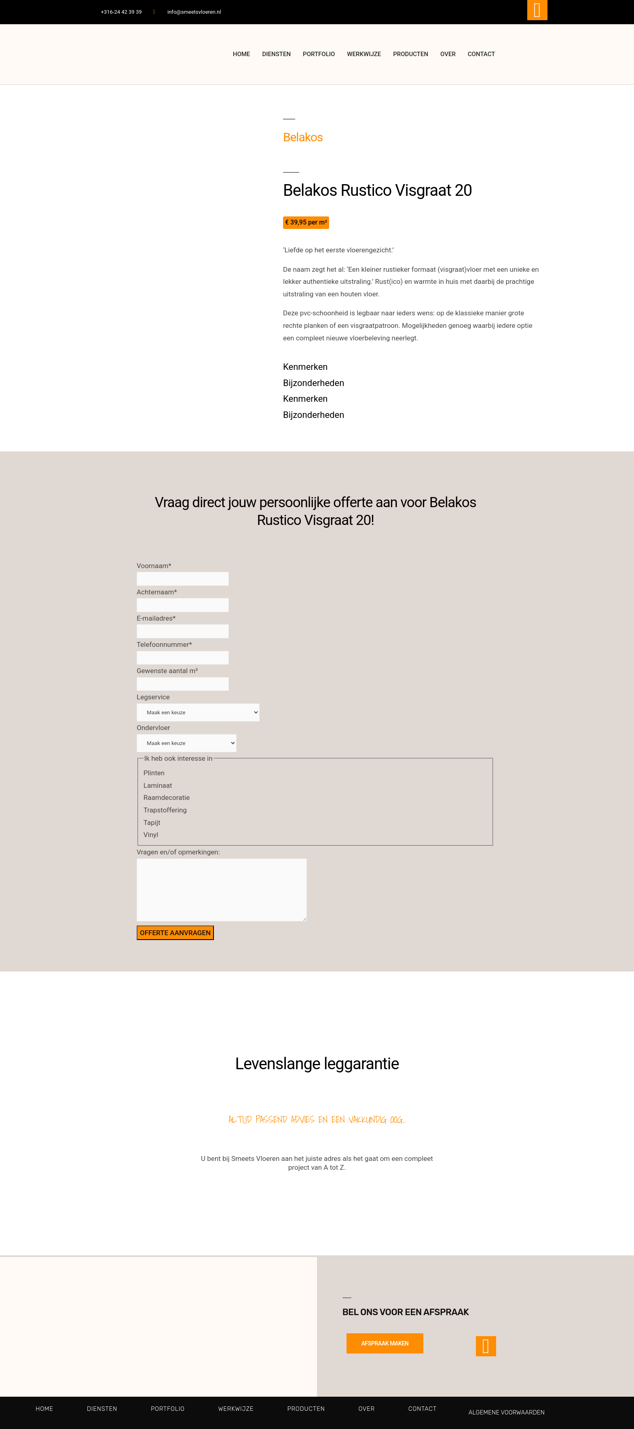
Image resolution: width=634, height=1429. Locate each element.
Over (448, 54)
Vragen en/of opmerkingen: (178, 852)
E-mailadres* (156, 618)
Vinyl (151, 835)
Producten (410, 54)
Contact (481, 54)
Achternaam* (157, 592)
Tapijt (152, 822)
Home (241, 54)
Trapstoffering (165, 810)
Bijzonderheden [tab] (313, 383)
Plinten (154, 773)
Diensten (276, 54)
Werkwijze (364, 54)
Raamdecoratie (167, 797)
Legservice (153, 697)
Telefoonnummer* (164, 644)
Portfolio (319, 54)
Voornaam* (154, 566)
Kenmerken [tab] (305, 367)
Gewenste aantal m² (167, 671)
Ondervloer (153, 728)
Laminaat (158, 785)
